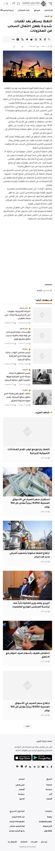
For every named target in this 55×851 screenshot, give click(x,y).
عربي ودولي (24, 308)
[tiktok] (26, 767)
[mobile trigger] (49, 3)
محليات (25, 349)
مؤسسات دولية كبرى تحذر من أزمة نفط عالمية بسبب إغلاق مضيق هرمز (18, 336)
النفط (39, 291)
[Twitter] (47, 767)
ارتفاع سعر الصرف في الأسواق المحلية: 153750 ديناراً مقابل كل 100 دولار (30, 707)
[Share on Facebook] (45, 39)
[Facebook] (51, 767)
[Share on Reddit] (31, 39)
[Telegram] (34, 767)
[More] (13, 39)
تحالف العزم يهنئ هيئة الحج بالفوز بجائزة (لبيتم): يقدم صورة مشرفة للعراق (17, 397)
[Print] (18, 39)
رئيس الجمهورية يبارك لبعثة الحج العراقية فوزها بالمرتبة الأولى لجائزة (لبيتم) (17, 377)
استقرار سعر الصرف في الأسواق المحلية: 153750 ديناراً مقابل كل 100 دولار (30, 503)
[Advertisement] (27, 252)
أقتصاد (47, 16)
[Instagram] (38, 767)
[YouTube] (43, 767)
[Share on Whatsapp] (36, 39)
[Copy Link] (22, 39)
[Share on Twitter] (40, 39)
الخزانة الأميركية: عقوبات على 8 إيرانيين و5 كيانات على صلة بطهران (17, 315)
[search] (18, 3)
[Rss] (30, 767)
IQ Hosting (31, 847)
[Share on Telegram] (27, 39)
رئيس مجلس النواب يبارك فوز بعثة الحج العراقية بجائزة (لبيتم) (17, 356)
